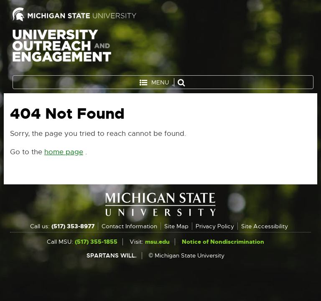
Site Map (176, 226)
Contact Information (129, 226)
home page (63, 152)
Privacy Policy (215, 226)
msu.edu (157, 241)
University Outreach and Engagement (62, 50)
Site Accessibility (264, 226)
